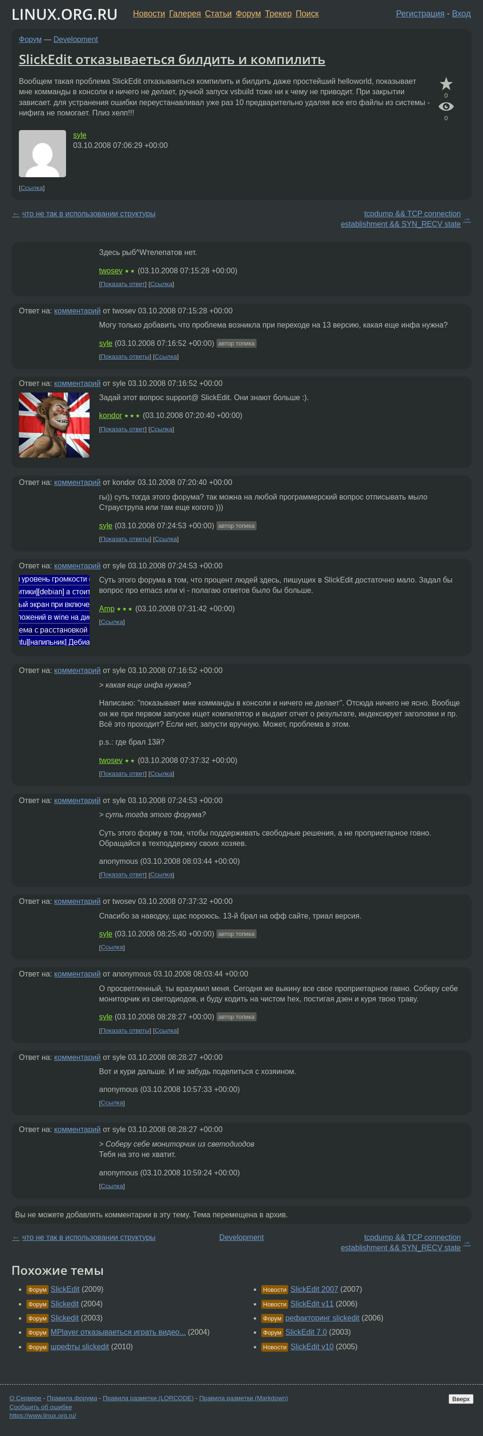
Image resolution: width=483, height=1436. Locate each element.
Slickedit (64, 1304)
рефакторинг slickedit (322, 1318)
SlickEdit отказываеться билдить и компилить (172, 59)
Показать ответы (125, 356)
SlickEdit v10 (312, 1347)
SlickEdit (64, 1289)
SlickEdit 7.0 (306, 1332)
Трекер (278, 13)
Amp (107, 609)
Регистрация (420, 13)
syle (79, 135)
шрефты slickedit (79, 1347)
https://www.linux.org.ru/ (42, 1415)
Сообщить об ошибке (40, 1407)
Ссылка (32, 187)
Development (76, 39)
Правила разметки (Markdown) (243, 1398)
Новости (149, 13)
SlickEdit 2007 (314, 1289)
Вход (461, 13)
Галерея (185, 13)
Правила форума (72, 1398)
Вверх (461, 1399)
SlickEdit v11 (312, 1304)
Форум (248, 13)
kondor (110, 415)
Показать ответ (123, 283)
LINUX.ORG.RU (64, 14)
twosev (111, 271)
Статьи (218, 13)
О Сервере (25, 1398)
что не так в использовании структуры (89, 214)
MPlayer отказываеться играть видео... (118, 1332)
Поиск (307, 13)
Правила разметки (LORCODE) (148, 1398)
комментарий (77, 311)
